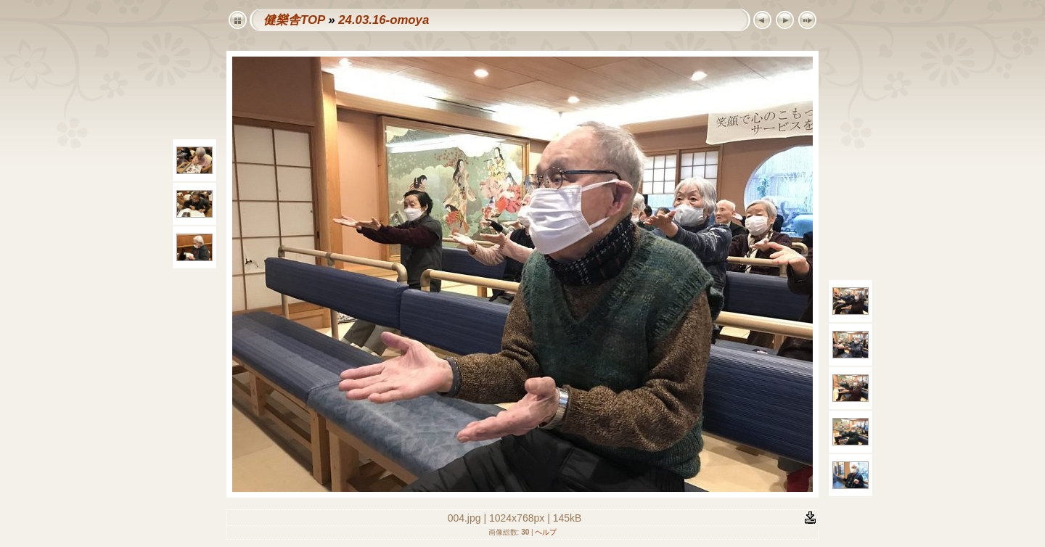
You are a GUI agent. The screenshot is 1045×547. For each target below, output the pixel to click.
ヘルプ (546, 532)
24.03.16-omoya (383, 20)
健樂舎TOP (294, 20)
